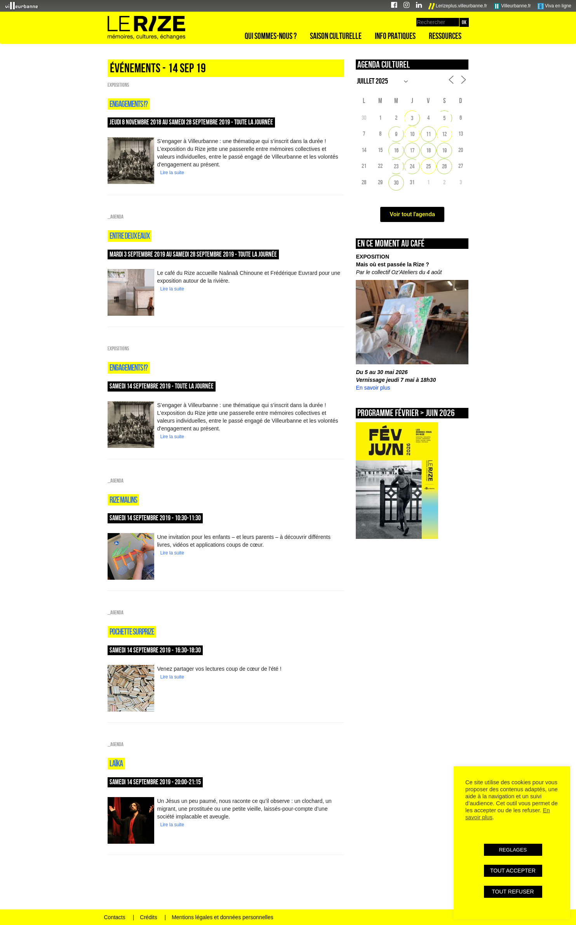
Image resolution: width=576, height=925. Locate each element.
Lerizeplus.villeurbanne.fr (457, 6)
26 (444, 166)
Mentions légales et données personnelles (222, 917)
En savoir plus (373, 388)
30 (396, 182)
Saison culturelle (336, 35)
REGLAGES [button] (513, 850)
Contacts (114, 917)
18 (428, 150)
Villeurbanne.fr (512, 6)
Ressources (445, 35)
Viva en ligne (554, 6)
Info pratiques (395, 35)
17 (412, 150)
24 (412, 166)
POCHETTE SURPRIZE (132, 631)
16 (396, 150)
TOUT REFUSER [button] (513, 891)
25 (428, 166)
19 (444, 150)
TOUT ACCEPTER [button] (513, 870)
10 (412, 134)
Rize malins (123, 499)
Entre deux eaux (130, 235)
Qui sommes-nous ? (271, 35)
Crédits (148, 917)
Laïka (116, 763)
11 (428, 134)
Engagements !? (129, 103)
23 (396, 166)
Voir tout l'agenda (412, 214)
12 (444, 134)
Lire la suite (172, 172)
